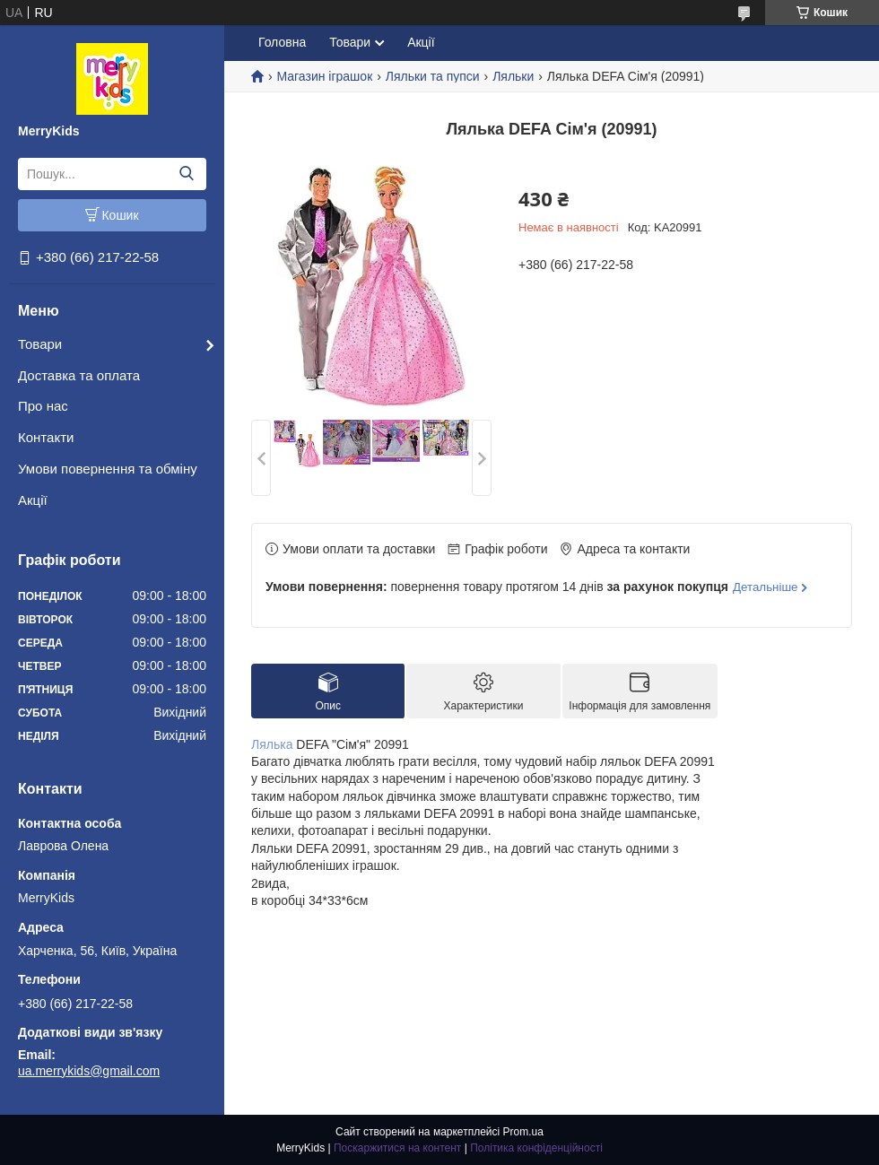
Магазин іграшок (324, 76)
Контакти (46, 437)
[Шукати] (186, 174)
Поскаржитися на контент (397, 1148)
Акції (33, 500)
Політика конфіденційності (536, 1148)
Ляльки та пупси (433, 76)
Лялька (271, 744)
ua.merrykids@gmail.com (89, 1071)
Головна (282, 42)
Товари (40, 344)
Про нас (43, 405)
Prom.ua (523, 1132)
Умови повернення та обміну (107, 468)
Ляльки (513, 76)
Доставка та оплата (79, 375)
